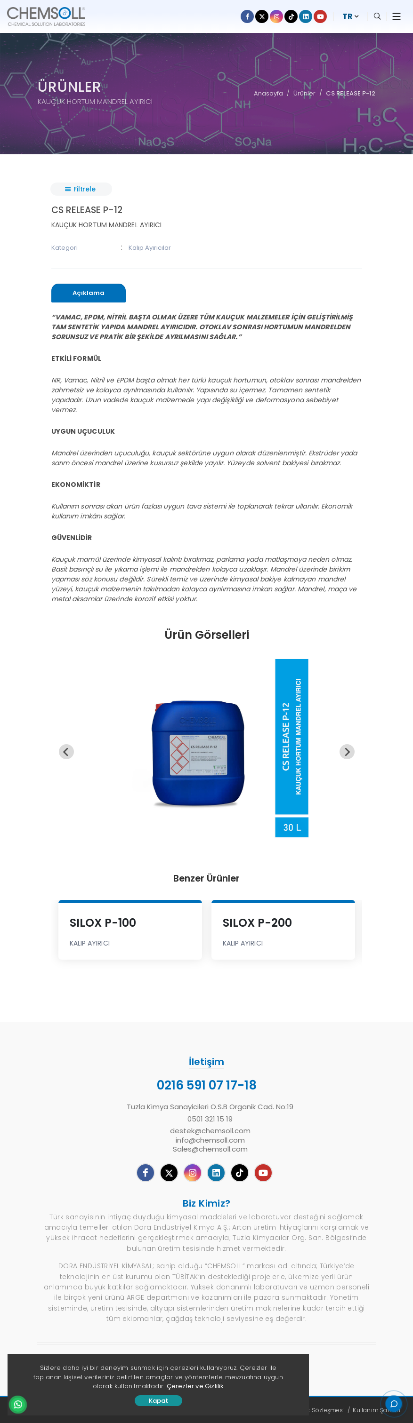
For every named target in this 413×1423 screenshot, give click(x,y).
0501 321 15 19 (210, 1119)
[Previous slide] (66, 751)
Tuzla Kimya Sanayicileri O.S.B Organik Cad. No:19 (210, 1107)
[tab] (88, 293)
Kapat (158, 1400)
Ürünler (304, 93)
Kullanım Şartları (376, 1410)
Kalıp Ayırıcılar (150, 247)
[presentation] (88, 293)
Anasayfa (268, 93)
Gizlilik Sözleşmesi (318, 1410)
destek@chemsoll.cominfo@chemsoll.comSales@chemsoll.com (210, 1140)
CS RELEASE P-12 (350, 93)
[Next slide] (347, 751)
